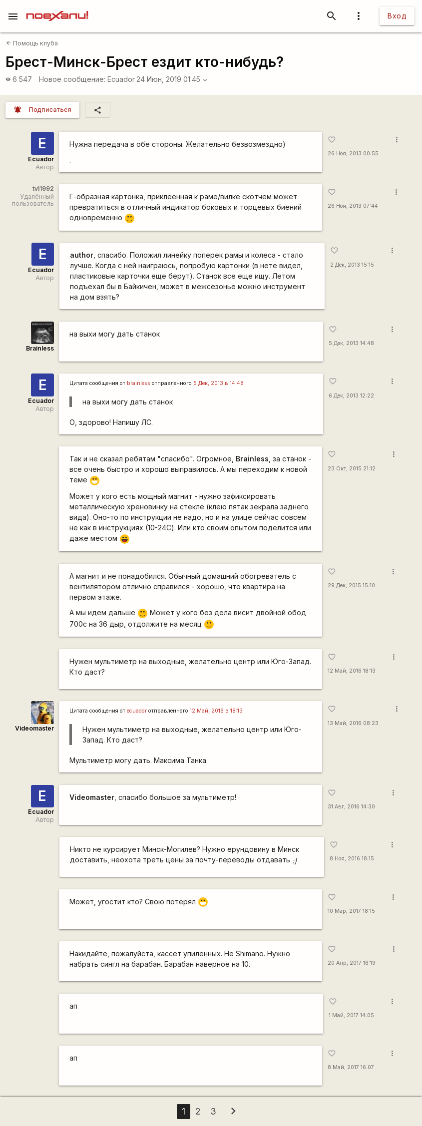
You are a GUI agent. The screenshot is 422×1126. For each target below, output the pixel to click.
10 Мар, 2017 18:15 (351, 911)
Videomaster (34, 728)
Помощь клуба (31, 43)
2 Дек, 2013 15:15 (352, 265)
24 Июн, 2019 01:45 (172, 79)
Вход (397, 15)
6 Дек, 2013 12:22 (351, 395)
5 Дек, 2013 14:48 (351, 343)
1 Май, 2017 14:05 (351, 1015)
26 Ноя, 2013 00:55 (353, 153)
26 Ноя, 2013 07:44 (353, 206)
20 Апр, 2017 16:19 (352, 963)
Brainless (40, 348)
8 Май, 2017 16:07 (351, 1067)
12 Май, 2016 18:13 (352, 671)
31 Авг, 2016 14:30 (351, 806)
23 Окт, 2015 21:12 (352, 468)
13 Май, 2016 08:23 (353, 723)
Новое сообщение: (72, 79)
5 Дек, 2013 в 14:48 (218, 383)
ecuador (137, 711)
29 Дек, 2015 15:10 (351, 585)
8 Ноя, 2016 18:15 (352, 858)
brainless (138, 383)
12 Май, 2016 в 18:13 (216, 711)
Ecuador (121, 79)
